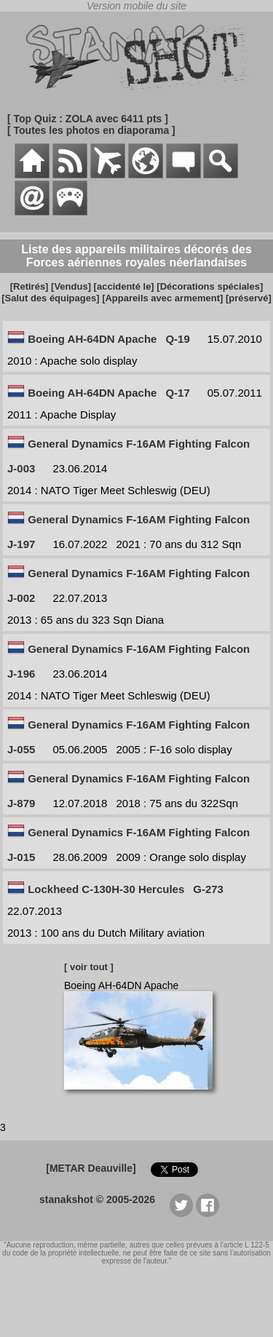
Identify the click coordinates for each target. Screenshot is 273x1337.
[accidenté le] (124, 286)
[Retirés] (29, 286)
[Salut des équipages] (50, 298)
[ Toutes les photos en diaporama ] (91, 130)
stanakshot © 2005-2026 (97, 1199)
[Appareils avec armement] (162, 298)
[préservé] (249, 298)
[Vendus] (71, 286)
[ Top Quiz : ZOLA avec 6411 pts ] (87, 118)
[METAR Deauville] (90, 1168)
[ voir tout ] (89, 966)
